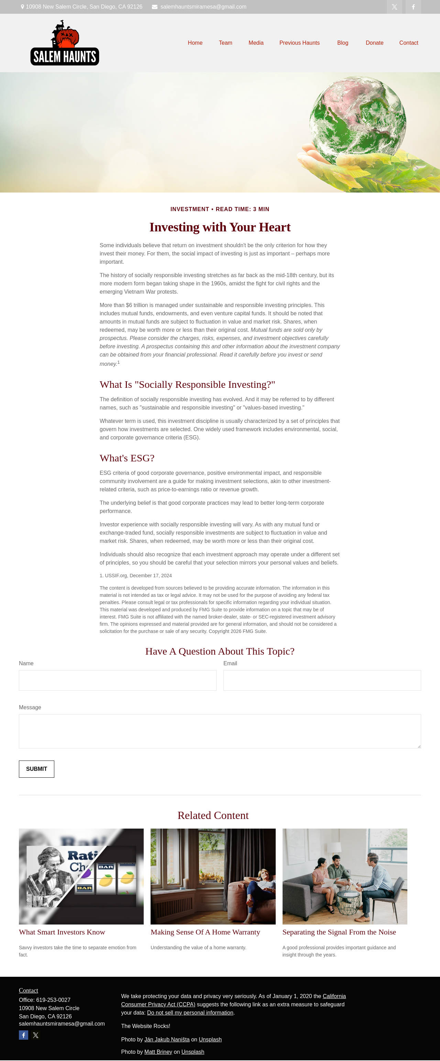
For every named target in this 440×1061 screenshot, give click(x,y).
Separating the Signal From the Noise (339, 932)
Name (26, 663)
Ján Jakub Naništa (167, 1039)
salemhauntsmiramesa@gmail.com (198, 7)
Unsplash (210, 1039)
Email (230, 663)
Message (30, 707)
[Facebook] (413, 7)
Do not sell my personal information (190, 1013)
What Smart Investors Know (62, 932)
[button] (195, 43)
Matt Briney (158, 1052)
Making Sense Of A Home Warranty (205, 932)
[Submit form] (36, 769)
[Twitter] (394, 7)
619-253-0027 (53, 1000)
